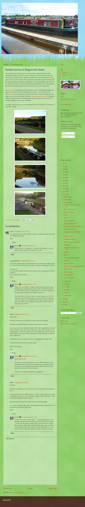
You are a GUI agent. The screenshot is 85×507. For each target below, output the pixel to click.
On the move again (69, 277)
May (65, 289)
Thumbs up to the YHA (70, 229)
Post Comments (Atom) (17, 492)
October (66, 199)
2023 (64, 166)
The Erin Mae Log (65, 104)
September (67, 202)
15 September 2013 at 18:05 (27, 261)
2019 (64, 177)
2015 (64, 189)
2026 (64, 163)
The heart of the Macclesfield (71, 257)
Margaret (65, 72)
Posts (64, 133)
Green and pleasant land (70, 223)
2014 (64, 191)
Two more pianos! (68, 220)
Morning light (67, 269)
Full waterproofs (68, 274)
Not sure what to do (69, 209)
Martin (17, 245)
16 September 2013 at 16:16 (29, 356)
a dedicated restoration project (38, 96)
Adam (11, 231)
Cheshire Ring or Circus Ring (72, 242)
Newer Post (7, 488)
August (66, 281)
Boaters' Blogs (64, 321)
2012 (64, 299)
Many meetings (68, 272)
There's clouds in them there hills (72, 266)
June (65, 287)
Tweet (62, 64)
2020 (64, 175)
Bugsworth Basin (10, 90)
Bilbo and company (69, 212)
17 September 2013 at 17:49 (29, 417)
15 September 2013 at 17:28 (21, 231)
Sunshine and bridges (69, 239)
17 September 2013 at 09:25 (21, 382)
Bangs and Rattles (68, 263)
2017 (64, 183)
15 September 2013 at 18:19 (29, 284)
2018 (64, 180)
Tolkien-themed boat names (68, 99)
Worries (66, 218)
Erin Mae (14, 8)
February (66, 295)
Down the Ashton (68, 236)
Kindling (66, 260)
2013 (64, 194)
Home (30, 488)
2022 (64, 169)
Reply (11, 238)
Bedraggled (67, 245)
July (65, 284)
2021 (64, 172)
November (67, 197)
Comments (65, 136)
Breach (66, 215)
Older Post (53, 488)
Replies (14, 242)
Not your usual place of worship (72, 226)
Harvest (66, 255)
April (65, 292)
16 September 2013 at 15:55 (21, 314)
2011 (64, 302)
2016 (64, 186)
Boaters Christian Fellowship (68, 324)
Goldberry (66, 252)
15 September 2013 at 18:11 (29, 245)
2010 (64, 304)
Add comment (10, 438)
